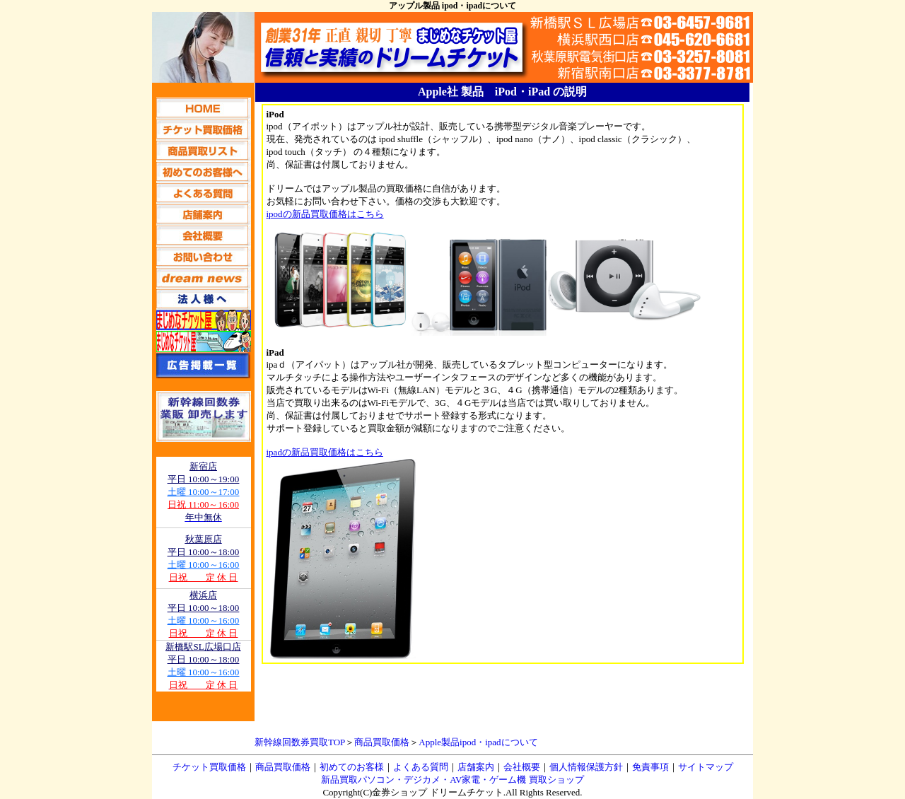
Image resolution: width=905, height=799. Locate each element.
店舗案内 (475, 767)
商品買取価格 (381, 742)
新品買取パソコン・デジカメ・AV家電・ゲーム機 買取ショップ (452, 779)
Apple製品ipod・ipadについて (478, 742)
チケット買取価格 (209, 767)
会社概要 (521, 767)
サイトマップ (705, 767)
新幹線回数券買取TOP (300, 742)
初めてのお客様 (352, 767)
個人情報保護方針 (586, 767)
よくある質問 (420, 767)
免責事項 (650, 767)
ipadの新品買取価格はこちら (325, 452)
